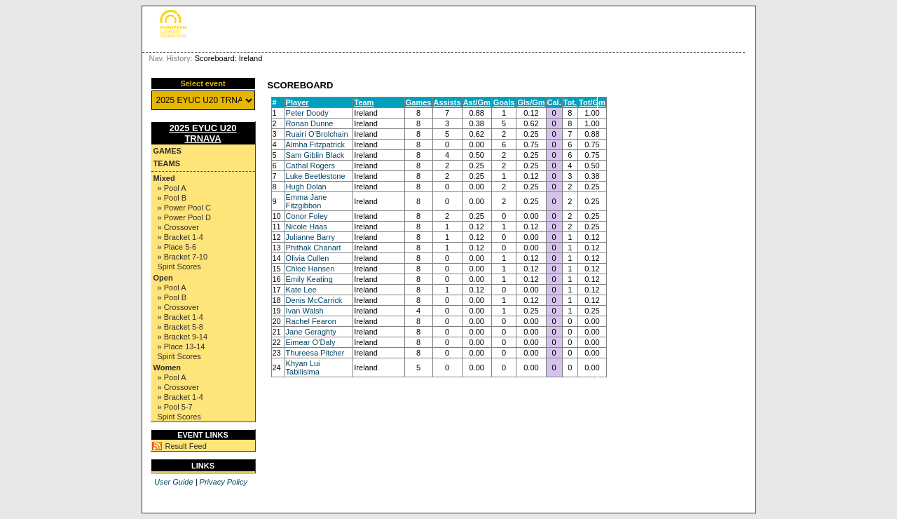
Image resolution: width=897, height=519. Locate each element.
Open (163, 278)
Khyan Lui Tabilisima (303, 367)
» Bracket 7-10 (183, 256)
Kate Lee (301, 289)
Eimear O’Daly (311, 342)
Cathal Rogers (310, 165)
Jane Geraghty (311, 332)
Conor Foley (307, 216)
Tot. (570, 102)
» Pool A (172, 188)
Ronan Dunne (310, 123)
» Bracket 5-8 (180, 327)
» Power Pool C (184, 207)
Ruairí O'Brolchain (317, 134)
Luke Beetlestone (315, 176)
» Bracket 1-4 (180, 237)
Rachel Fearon (311, 321)
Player (297, 102)
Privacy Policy (223, 482)
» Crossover (178, 227)
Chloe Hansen (310, 268)
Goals (504, 102)
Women (167, 367)
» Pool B (172, 198)
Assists (447, 102)
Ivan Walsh (305, 310)
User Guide (173, 482)
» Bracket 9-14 (183, 336)
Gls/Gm (531, 102)
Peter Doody (307, 113)
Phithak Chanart (313, 247)
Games (167, 151)
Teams (167, 163)
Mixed (164, 178)
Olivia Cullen (307, 258)
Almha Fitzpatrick (315, 144)
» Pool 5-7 (175, 407)
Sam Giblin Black (315, 155)
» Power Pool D (184, 217)
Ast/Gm (477, 102)
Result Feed (186, 446)
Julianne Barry (310, 237)
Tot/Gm (592, 102)
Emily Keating (309, 279)
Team (364, 102)
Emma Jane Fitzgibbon (306, 201)
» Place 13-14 (181, 346)
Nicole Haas (306, 226)
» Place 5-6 (177, 247)
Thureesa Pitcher (315, 353)
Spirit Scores (179, 266)
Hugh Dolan (306, 186)
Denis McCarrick (314, 300)
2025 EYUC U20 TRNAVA (202, 133)
